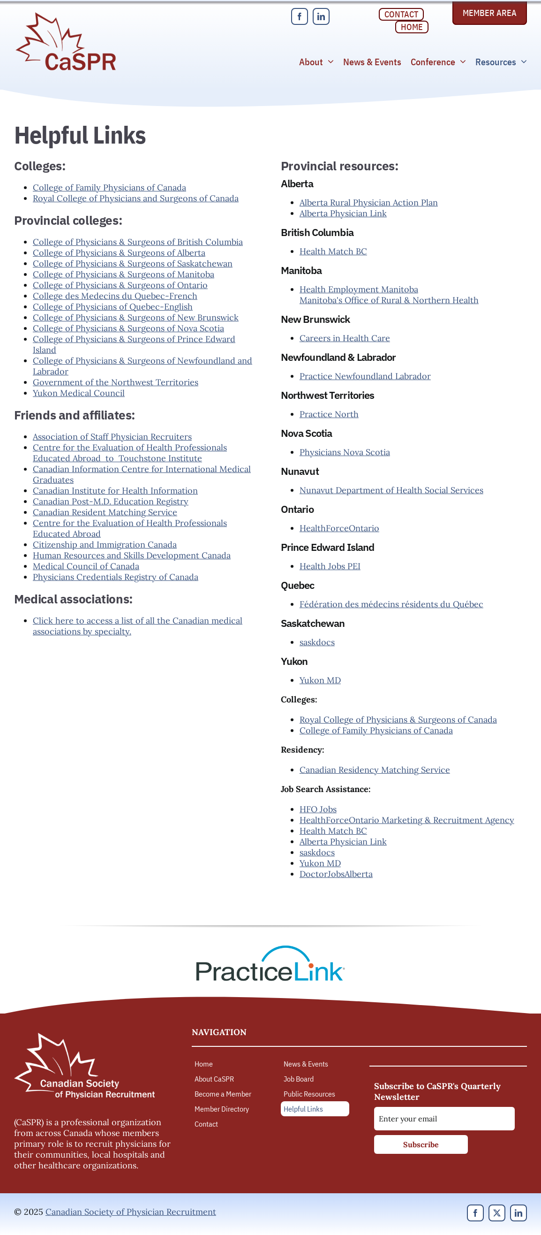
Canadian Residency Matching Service (375, 769)
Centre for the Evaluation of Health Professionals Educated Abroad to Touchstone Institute (130, 453)
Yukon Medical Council (79, 393)
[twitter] (496, 1213)
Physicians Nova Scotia (345, 452)
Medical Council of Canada (86, 566)
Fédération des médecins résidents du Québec (391, 604)
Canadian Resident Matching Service (105, 512)
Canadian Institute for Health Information (115, 490)
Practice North (329, 414)
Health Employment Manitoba (359, 289)
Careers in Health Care (345, 338)
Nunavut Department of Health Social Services (391, 490)
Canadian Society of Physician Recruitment (130, 1211)
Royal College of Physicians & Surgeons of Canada (398, 719)
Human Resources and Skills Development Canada (132, 555)
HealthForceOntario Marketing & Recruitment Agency (407, 820)
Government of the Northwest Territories (115, 382)
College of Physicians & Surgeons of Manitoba (123, 274)
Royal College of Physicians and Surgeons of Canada (136, 198)
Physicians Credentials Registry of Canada (115, 577)
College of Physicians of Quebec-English (113, 306)
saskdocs (317, 642)
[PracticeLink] (270, 948)
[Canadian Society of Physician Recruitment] (65, 14)
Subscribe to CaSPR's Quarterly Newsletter (437, 1091)
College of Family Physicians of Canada (109, 187)
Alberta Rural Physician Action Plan (369, 202)
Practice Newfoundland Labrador (365, 376)
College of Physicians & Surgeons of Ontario (120, 285)
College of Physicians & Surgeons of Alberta (119, 252)
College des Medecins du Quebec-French (115, 295)
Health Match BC (333, 251)
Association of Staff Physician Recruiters (112, 436)
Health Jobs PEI (330, 566)
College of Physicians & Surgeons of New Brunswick (136, 317)
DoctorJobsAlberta (336, 874)
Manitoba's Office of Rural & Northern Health (389, 300)
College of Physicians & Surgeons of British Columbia (138, 241)
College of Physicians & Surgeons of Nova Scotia (128, 328)
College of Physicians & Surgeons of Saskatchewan (133, 263)
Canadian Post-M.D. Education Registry (110, 501)
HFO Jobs (318, 809)
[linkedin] (321, 16)
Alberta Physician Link (343, 213)
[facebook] (299, 16)
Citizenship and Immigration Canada (105, 544)
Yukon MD (320, 680)
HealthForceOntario (339, 528)
